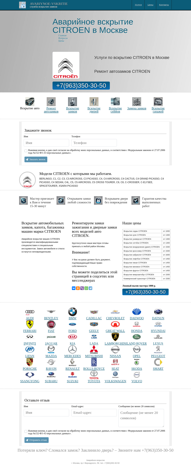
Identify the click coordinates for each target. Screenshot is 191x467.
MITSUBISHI (94, 351)
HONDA (136, 326)
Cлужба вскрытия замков (43, 7)
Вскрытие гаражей (158, 105)
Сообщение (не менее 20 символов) (136, 406)
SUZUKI (72, 376)
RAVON (51, 364)
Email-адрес (77, 406)
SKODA (136, 364)
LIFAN (29, 351)
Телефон (75, 136)
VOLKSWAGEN (115, 376)
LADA (94, 338)
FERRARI (29, 326)
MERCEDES (72, 351)
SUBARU (51, 376)
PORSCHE (30, 364)
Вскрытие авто (30, 103)
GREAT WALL (115, 326)
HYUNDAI (158, 326)
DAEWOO (137, 313)
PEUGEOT (158, 351)
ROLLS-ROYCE (94, 364)
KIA (72, 338)
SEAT (115, 364)
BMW (72, 313)
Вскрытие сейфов (115, 105)
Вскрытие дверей (93, 105)
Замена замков (136, 103)
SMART (158, 364)
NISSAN (115, 351)
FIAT (51, 326)
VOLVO (136, 376)
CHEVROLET (115, 313)
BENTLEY (51, 313)
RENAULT (73, 364)
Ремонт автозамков (51, 105)
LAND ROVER (137, 338)
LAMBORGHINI (115, 338)
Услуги (138, 4)
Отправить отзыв (38, 440)
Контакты (164, 4)
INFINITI (30, 338)
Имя (26, 136)
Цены (150, 4)
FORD (72, 326)
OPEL (136, 351)
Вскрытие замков (72, 105)
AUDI (29, 313)
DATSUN (158, 313)
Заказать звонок (37, 159)
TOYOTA (94, 376)
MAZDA (51, 351)
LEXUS (158, 338)
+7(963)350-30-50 (81, 85)
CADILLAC (94, 313)
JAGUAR (51, 338)
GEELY (94, 326)
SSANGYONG (29, 376)
